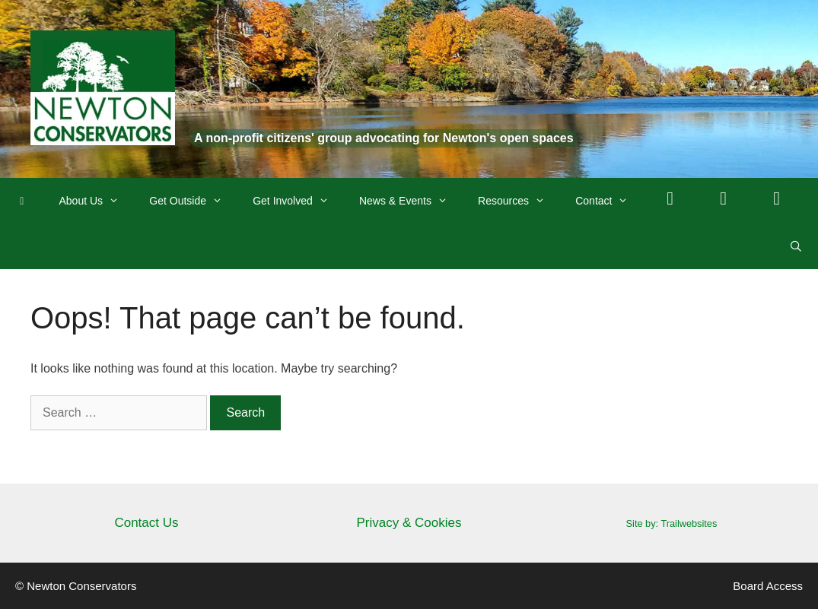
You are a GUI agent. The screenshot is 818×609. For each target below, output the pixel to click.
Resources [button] (519, 201)
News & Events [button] (411, 201)
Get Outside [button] (193, 201)
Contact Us (146, 522)
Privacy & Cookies (409, 522)
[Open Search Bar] (796, 246)
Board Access (768, 585)
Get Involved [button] (298, 201)
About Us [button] (97, 201)
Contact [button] (609, 201)
